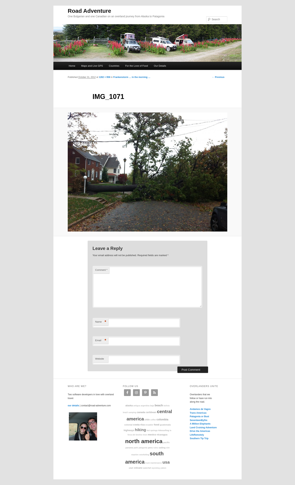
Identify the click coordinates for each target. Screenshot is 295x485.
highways (129, 430)
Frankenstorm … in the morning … (131, 77)
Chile (147, 419)
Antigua (136, 406)
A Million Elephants (200, 423)
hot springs (152, 430)
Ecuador (149, 425)
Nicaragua (162, 434)
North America (143, 441)
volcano (138, 468)
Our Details (160, 65)
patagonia (142, 448)
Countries (114, 65)
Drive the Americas (200, 431)
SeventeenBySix (198, 420)
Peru (150, 447)
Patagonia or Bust (199, 416)
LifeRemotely (197, 435)
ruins (155, 448)
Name (100, 322)
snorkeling (144, 455)
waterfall (147, 468)
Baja (152, 406)
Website (99, 358)
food (156, 424)
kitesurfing (163, 430)
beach (159, 405)
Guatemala (165, 424)
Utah (131, 468)
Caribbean (151, 412)
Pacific (166, 442)
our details (73, 405)
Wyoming (156, 468)
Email (100, 340)
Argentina (145, 406)
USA (166, 462)
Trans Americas (198, 413)
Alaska (129, 405)
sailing (162, 447)
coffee (153, 420)
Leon (145, 435)
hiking (140, 430)
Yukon (163, 468)
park (136, 448)
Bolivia (166, 406)
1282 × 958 (104, 77)
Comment (101, 270)
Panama (129, 448)
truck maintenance (153, 463)
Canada (141, 412)
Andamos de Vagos (200, 409)
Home (72, 65)
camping (132, 412)
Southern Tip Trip (199, 438)
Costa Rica (139, 424)
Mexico (152, 434)
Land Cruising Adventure (203, 427)
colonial (128, 424)
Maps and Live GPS (92, 65)
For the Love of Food (136, 65)
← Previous (218, 77)
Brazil (125, 412)
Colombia (162, 419)
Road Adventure (89, 11)
